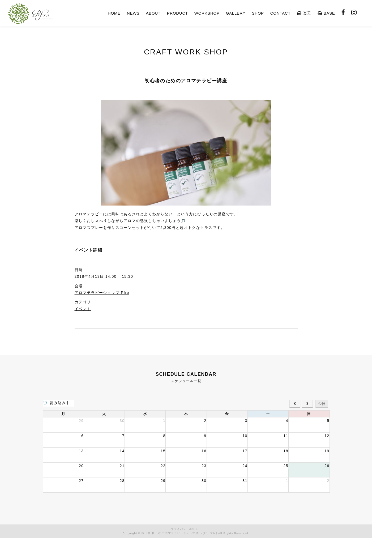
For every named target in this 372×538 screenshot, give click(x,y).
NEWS (133, 13)
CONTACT (280, 13)
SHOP (258, 13)
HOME (114, 13)
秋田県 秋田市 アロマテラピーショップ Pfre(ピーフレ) (179, 533)
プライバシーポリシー (186, 529)
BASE (326, 13)
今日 (322, 404)
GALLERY (236, 13)
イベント (83, 309)
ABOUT (153, 13)
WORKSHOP (207, 13)
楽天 (304, 13)
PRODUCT (177, 13)
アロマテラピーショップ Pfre (102, 293)
